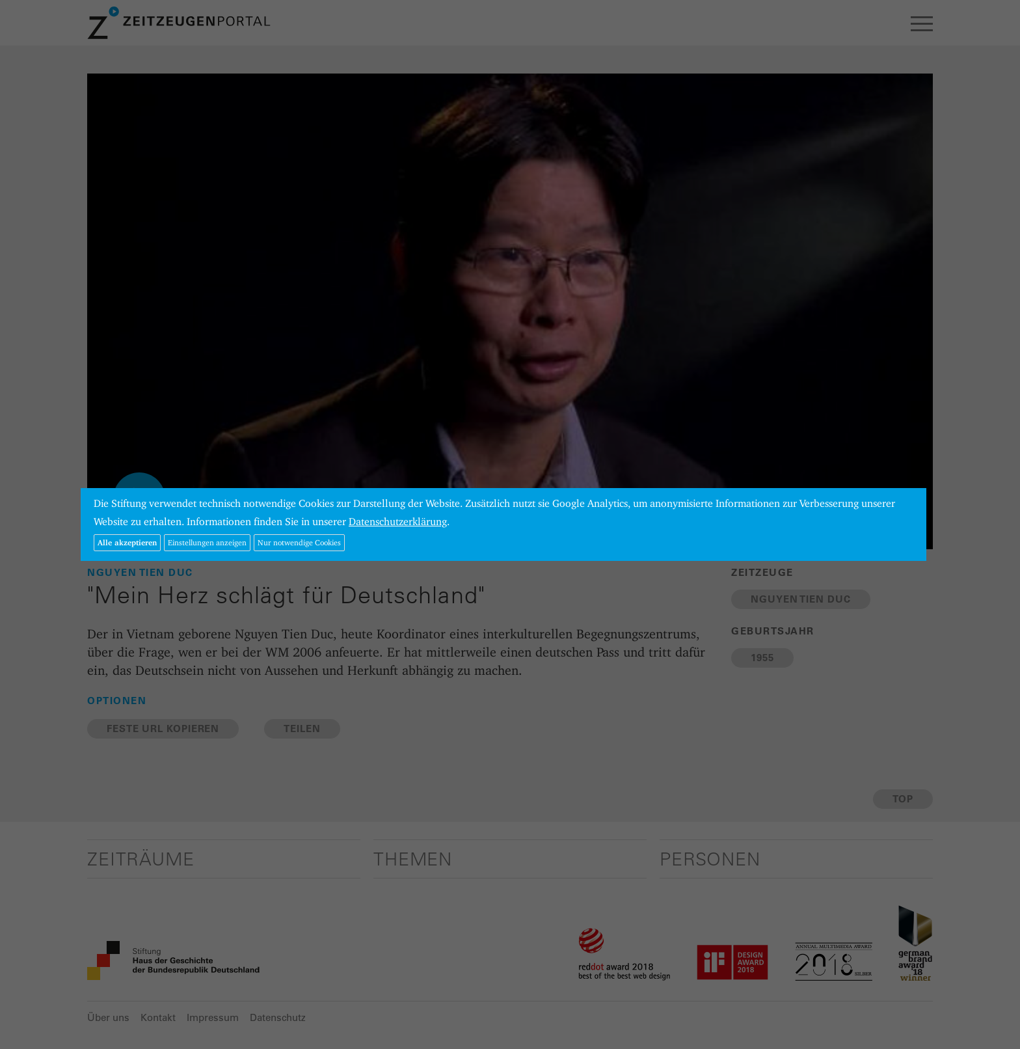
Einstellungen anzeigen (207, 542)
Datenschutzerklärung (398, 521)
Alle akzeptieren (127, 542)
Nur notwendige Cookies (299, 542)
